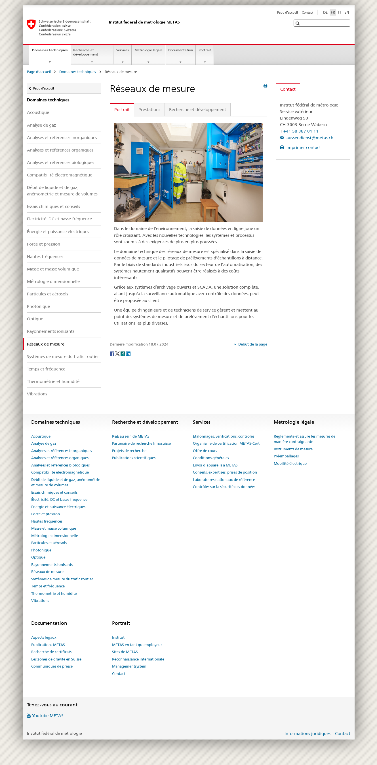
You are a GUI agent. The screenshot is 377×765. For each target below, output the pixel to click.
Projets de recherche (129, 450)
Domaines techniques (51, 52)
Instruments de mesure (293, 449)
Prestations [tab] (149, 109)
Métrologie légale (148, 50)
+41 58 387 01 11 (301, 131)
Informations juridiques (307, 733)
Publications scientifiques (133, 457)
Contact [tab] (288, 89)
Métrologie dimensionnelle (53, 281)
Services (122, 50)
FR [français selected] (333, 12)
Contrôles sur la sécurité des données (224, 486)
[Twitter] (118, 353)
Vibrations (37, 394)
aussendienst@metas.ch (309, 137)
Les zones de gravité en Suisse (56, 659)
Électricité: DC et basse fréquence (59, 218)
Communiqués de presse (52, 666)
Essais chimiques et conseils (53, 206)
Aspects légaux (43, 637)
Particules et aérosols (47, 294)
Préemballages (286, 456)
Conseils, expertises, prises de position (225, 472)
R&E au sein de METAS (130, 436)
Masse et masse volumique (53, 269)
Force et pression (43, 244)
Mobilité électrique (290, 463)
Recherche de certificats (51, 651)
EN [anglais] (346, 12)
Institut (118, 637)
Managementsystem (129, 666)
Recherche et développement (85, 52)
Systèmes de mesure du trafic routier (63, 356)
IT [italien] (339, 12)
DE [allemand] (325, 12)
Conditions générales (211, 457)
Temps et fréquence (46, 369)
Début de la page (252, 344)
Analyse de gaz (41, 125)
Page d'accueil (287, 12)
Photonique (38, 306)
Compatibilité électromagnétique (59, 175)
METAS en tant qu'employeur (137, 644)
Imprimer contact (303, 147)
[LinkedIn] (128, 353)
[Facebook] (112, 353)
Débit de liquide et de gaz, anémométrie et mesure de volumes (62, 191)
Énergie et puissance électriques (58, 231)
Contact (307, 12)
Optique (35, 318)
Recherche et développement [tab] (197, 109)
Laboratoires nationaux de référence (224, 479)
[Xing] (123, 353)
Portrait (205, 50)
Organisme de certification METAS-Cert (226, 443)
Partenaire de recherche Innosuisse (141, 443)
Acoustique (38, 112)
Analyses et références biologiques (60, 162)
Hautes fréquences (45, 256)
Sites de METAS (125, 651)
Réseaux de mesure (47, 571)
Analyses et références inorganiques (62, 137)
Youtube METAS (48, 715)
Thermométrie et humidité (53, 381)
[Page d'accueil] (108, 27)
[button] (298, 23)
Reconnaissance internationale (138, 659)
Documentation (180, 50)
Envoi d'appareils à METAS (215, 465)
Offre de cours (205, 450)
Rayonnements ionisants (50, 331)
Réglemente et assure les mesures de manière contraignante (304, 439)
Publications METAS (48, 644)
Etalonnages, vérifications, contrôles (223, 436)
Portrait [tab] (122, 109)
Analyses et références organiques (60, 150)
